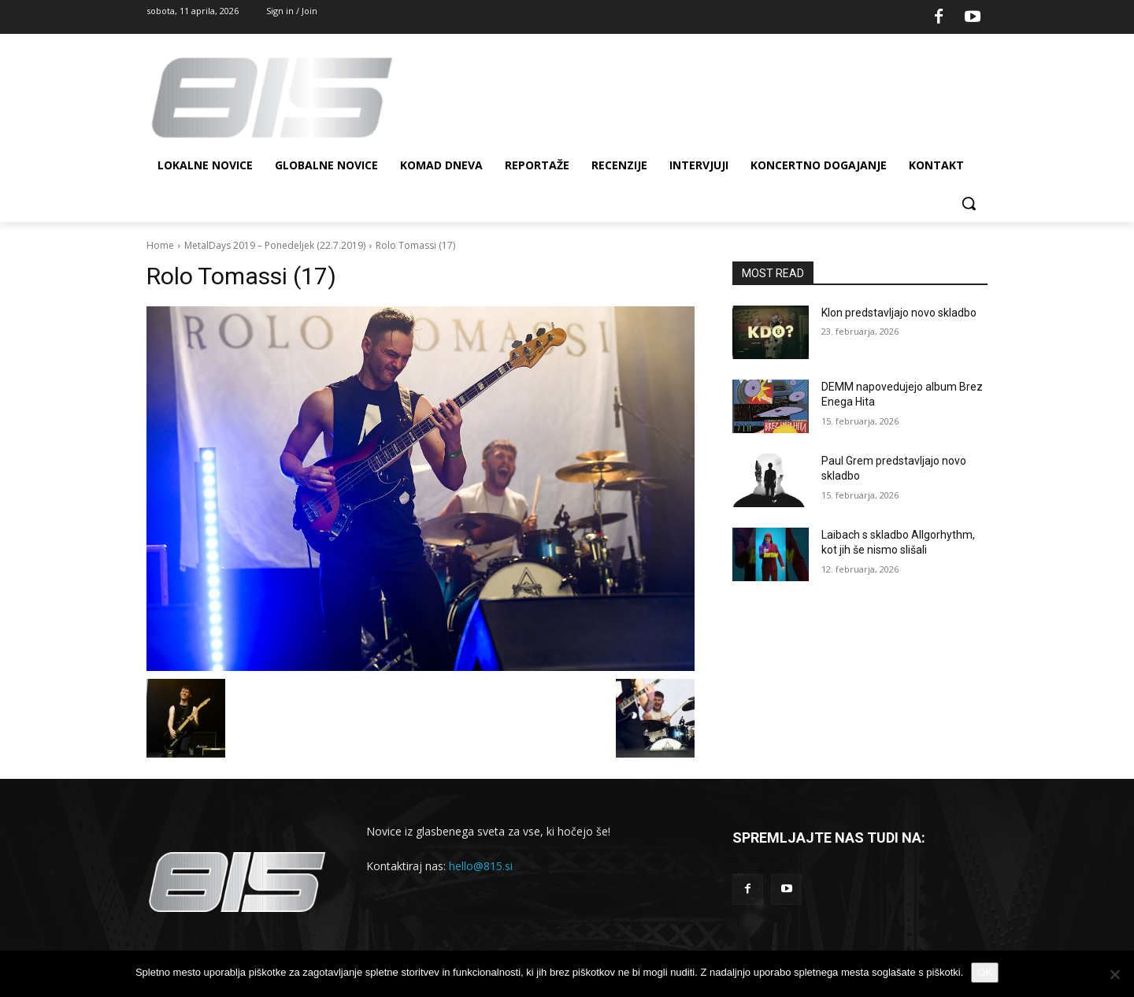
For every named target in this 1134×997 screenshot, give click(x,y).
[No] (1114, 974)
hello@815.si (481, 865)
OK (984, 972)
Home (160, 245)
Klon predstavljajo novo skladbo (898, 312)
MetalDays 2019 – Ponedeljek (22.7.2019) (274, 245)
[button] (969, 203)
